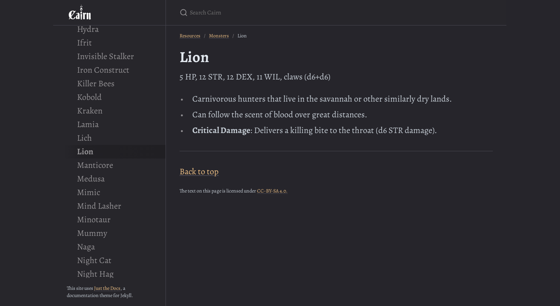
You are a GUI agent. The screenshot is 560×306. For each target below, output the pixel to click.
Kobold (89, 97)
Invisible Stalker (105, 56)
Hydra (88, 29)
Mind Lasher (99, 206)
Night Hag (95, 274)
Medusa (91, 178)
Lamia (88, 124)
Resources (190, 35)
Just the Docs (107, 288)
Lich (84, 138)
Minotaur (94, 219)
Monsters (219, 35)
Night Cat (94, 260)
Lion (85, 151)
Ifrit (84, 42)
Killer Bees (95, 83)
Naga (86, 246)
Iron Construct (103, 70)
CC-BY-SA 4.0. (272, 190)
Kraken (90, 110)
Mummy (92, 233)
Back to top (199, 171)
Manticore (95, 165)
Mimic (88, 192)
